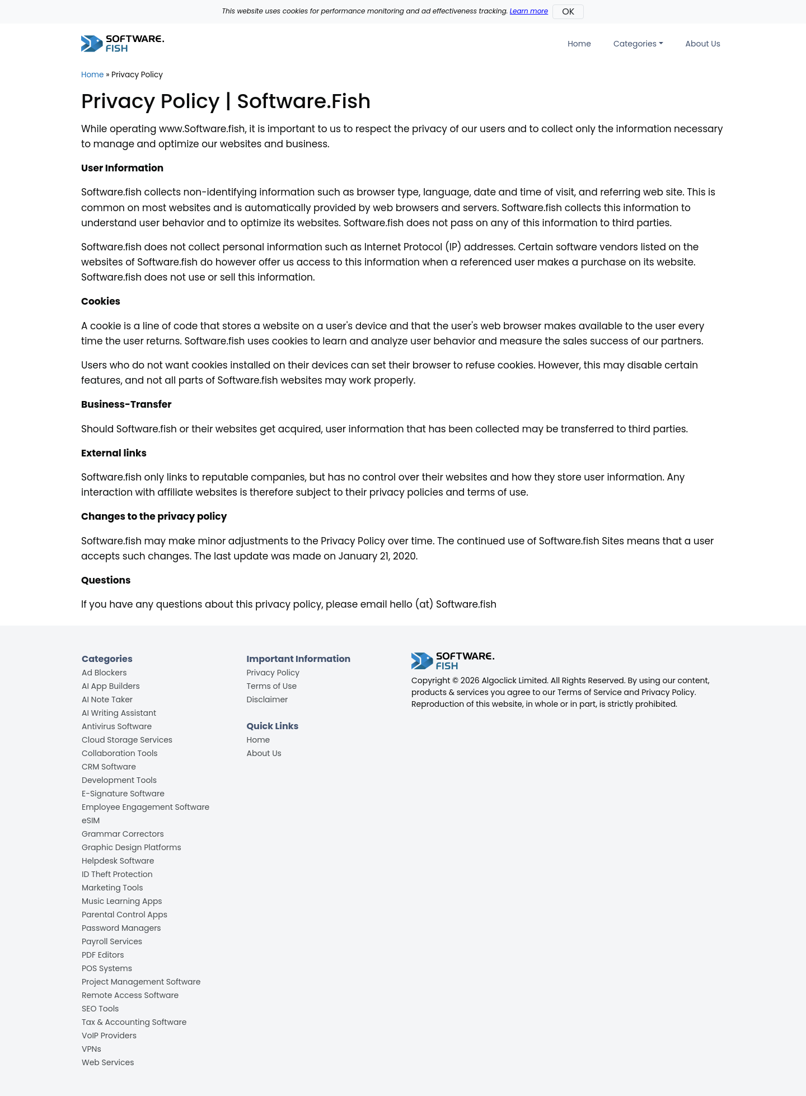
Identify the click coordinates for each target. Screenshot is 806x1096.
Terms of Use (272, 686)
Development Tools (119, 780)
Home (579, 43)
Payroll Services (112, 941)
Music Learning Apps (122, 901)
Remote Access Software (130, 995)
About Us (703, 43)
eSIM (91, 820)
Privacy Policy (273, 672)
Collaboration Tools (120, 753)
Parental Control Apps (124, 914)
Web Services (108, 1062)
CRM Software (109, 766)
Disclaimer (267, 699)
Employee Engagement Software (145, 807)
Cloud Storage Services (127, 739)
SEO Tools (100, 1008)
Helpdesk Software (118, 860)
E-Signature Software (123, 793)
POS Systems (107, 968)
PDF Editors (103, 954)
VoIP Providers (109, 1035)
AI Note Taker (107, 699)
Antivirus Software (117, 726)
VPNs (91, 1049)
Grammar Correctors (123, 834)
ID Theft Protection (117, 874)
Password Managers (121, 928)
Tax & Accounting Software (134, 1022)
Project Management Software (141, 981)
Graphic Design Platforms (131, 847)
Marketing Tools (112, 887)
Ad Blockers (104, 672)
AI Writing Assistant (119, 713)
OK (568, 11)
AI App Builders (111, 686)
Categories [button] (635, 43)
